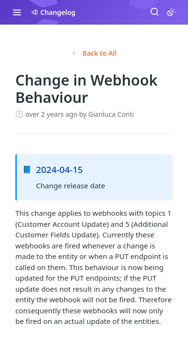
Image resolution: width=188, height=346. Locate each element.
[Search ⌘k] (154, 12)
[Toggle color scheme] (171, 12)
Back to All (94, 53)
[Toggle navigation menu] (17, 12)
